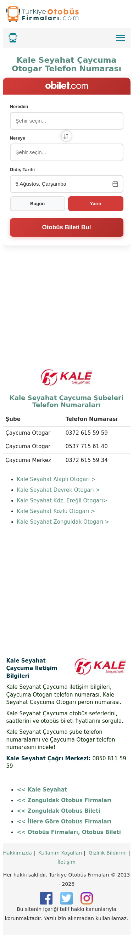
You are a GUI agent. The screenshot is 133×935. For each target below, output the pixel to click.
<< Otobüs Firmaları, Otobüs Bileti (69, 832)
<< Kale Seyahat (42, 790)
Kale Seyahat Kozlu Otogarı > (56, 511)
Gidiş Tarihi (22, 169)
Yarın (95, 203)
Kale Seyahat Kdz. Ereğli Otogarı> (62, 500)
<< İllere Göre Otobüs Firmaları (64, 821)
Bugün (37, 203)
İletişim (66, 862)
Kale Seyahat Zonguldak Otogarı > (63, 522)
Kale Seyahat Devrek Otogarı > (58, 490)
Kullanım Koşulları (60, 853)
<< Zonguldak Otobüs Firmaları (64, 800)
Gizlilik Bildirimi (108, 853)
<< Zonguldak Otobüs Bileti (58, 811)
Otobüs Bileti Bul (66, 227)
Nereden (19, 106)
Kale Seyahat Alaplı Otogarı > (56, 479)
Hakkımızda (17, 853)
